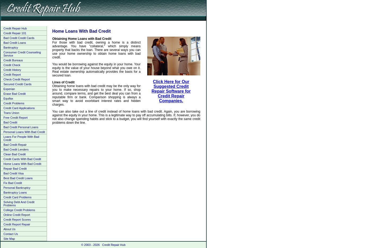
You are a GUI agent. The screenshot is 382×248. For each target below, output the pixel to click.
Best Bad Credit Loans (18, 178)
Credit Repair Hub (15, 28)
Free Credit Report (15, 117)
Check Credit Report (16, 79)
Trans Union (11, 112)
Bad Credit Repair (15, 144)
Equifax (8, 98)
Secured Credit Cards (17, 84)
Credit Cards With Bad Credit (22, 159)
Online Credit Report (16, 214)
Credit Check (11, 65)
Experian (9, 89)
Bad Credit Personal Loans (20, 127)
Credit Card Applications (19, 108)
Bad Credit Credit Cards (18, 38)
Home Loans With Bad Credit (22, 163)
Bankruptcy (10, 47)
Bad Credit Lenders (16, 149)
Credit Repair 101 (14, 33)
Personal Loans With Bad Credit (24, 132)
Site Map (9, 238)
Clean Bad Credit (14, 154)
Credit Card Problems (17, 197)
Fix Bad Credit (12, 183)
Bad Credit (10, 122)
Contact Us (10, 234)
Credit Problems (13, 103)
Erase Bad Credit (14, 93)
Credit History (12, 69)
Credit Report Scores (17, 219)
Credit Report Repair (16, 224)
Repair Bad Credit (15, 168)
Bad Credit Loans (14, 42)
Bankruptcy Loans (15, 192)
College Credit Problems (19, 210)
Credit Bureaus (13, 60)
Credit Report (12, 74)
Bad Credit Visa (13, 173)
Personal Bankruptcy (17, 187)
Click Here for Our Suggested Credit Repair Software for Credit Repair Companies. (171, 91)
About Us (9, 229)
